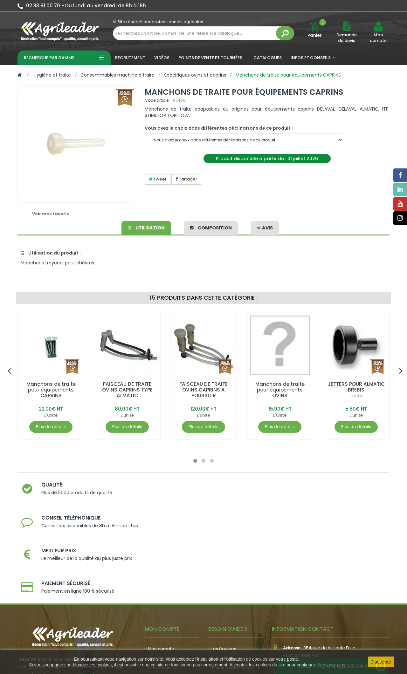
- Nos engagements (229, 588)
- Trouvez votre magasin (233, 578)
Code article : (157, 100)
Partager (186, 179)
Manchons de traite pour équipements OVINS (280, 389)
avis (264, 227)
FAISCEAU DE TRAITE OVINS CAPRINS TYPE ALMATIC (127, 389)
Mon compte (378, 38)
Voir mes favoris (50, 214)
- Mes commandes (164, 569)
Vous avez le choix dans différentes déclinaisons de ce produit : (219, 128)
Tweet (157, 179)
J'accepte (381, 661)
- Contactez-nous (226, 607)
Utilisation (146, 227)
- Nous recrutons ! (163, 613)
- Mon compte (159, 559)
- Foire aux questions (229, 597)
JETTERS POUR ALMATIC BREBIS (356, 386)
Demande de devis (346, 38)
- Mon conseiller (161, 578)
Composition (211, 227)
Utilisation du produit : (51, 253)
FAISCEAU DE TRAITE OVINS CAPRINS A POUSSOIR (203, 389)
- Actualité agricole (164, 604)
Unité (356, 395)
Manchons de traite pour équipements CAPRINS (51, 389)
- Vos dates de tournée (169, 588)
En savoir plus (331, 664)
